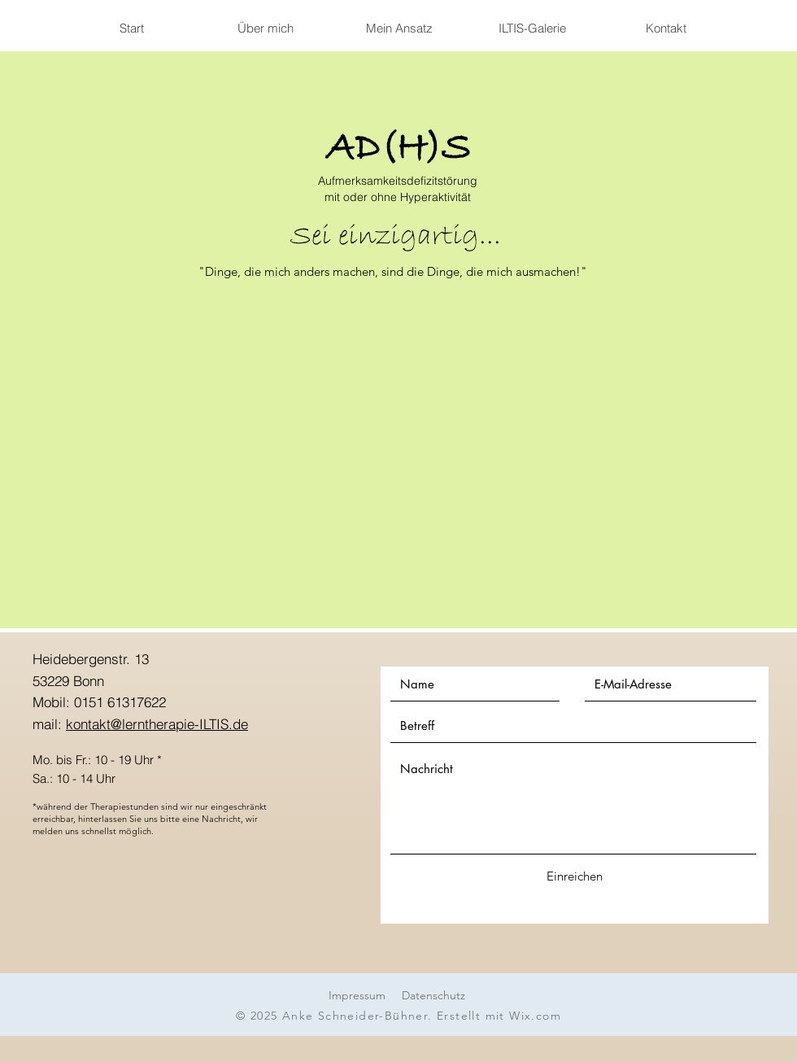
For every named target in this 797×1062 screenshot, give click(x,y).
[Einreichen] (574, 876)
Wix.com (535, 1015)
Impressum (357, 995)
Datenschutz (433, 995)
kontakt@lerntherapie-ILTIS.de (157, 723)
